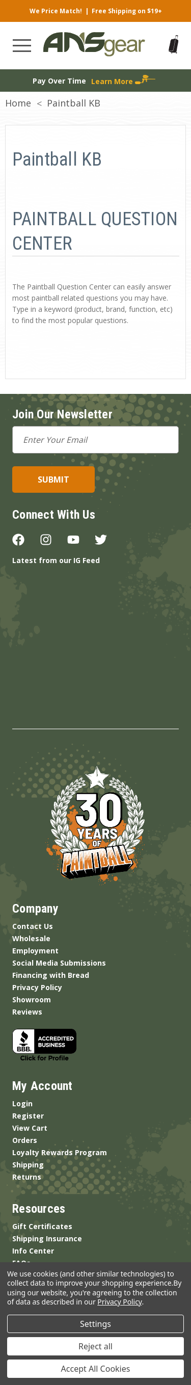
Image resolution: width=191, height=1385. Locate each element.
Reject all (95, 1346)
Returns (26, 1177)
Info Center (33, 1251)
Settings (95, 1323)
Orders (24, 1140)
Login (22, 1103)
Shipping (28, 1164)
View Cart (29, 1128)
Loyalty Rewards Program (59, 1152)
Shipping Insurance (47, 1238)
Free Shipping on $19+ (127, 11)
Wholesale (31, 938)
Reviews (27, 1012)
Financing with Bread (50, 975)
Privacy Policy (37, 987)
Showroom (31, 999)
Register (28, 1116)
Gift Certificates (42, 1226)
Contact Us (32, 926)
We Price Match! (56, 11)
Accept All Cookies (95, 1368)
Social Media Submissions (59, 963)
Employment (35, 950)
